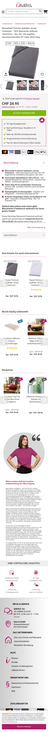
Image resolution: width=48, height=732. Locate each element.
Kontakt (15, 662)
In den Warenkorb (24, 113)
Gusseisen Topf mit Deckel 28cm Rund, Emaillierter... (12, 399)
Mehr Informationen (36, 227)
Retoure (15, 658)
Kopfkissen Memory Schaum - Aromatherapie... (12, 341)
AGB (13, 691)
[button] (46, 86)
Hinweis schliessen (24, 726)
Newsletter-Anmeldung (23, 645)
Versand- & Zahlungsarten (22, 666)
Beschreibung (11, 162)
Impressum (16, 687)
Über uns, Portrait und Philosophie (27, 637)
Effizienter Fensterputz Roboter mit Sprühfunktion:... (36, 399)
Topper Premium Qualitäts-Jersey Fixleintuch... (12, 282)
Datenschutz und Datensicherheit (25, 683)
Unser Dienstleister (21, 641)
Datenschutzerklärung (9, 722)
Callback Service (18, 670)
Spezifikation (10, 235)
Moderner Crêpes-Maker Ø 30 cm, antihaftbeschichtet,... (36, 341)
